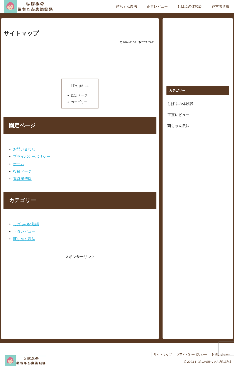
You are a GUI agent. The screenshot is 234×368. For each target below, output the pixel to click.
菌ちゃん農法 (24, 239)
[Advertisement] (79, 58)
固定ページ (79, 95)
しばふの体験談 (26, 224)
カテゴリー (79, 102)
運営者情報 (22, 179)
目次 (74, 86)
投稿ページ (22, 171)
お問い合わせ (24, 149)
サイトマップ (163, 354)
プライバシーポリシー (31, 157)
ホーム (18, 164)
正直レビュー (24, 231)
